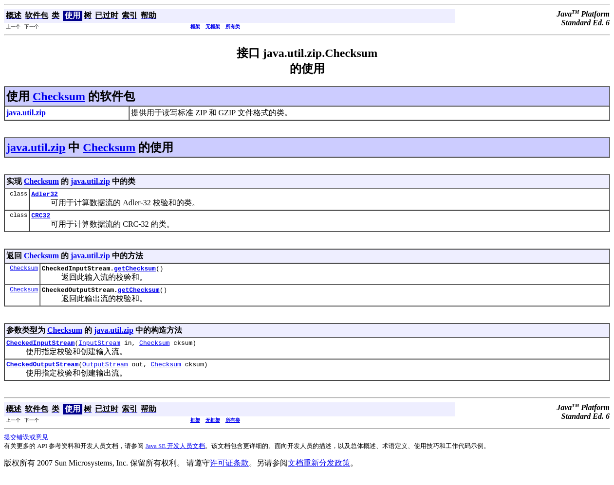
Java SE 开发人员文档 (175, 454)
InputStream (99, 349)
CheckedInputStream (40, 349)
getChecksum (135, 272)
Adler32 (44, 195)
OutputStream (105, 372)
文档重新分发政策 (319, 471)
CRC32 (40, 218)
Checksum (59, 96)
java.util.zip (35, 147)
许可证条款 (229, 471)
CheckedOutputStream (42, 372)
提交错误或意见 (26, 445)
